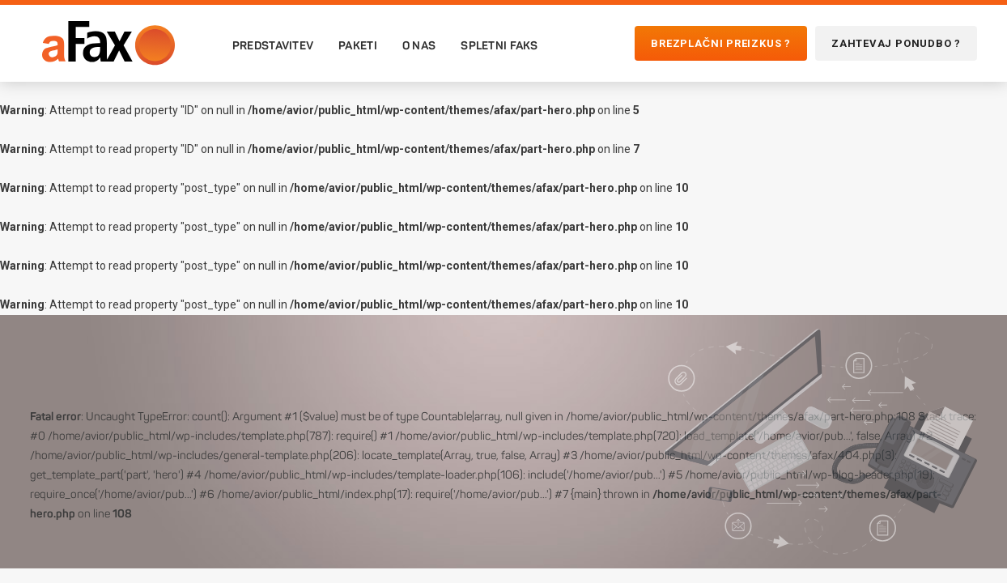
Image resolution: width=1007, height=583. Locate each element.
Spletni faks (499, 45)
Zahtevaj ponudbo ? (896, 43)
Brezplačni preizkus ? (721, 43)
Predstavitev (272, 45)
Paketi (357, 45)
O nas (419, 45)
